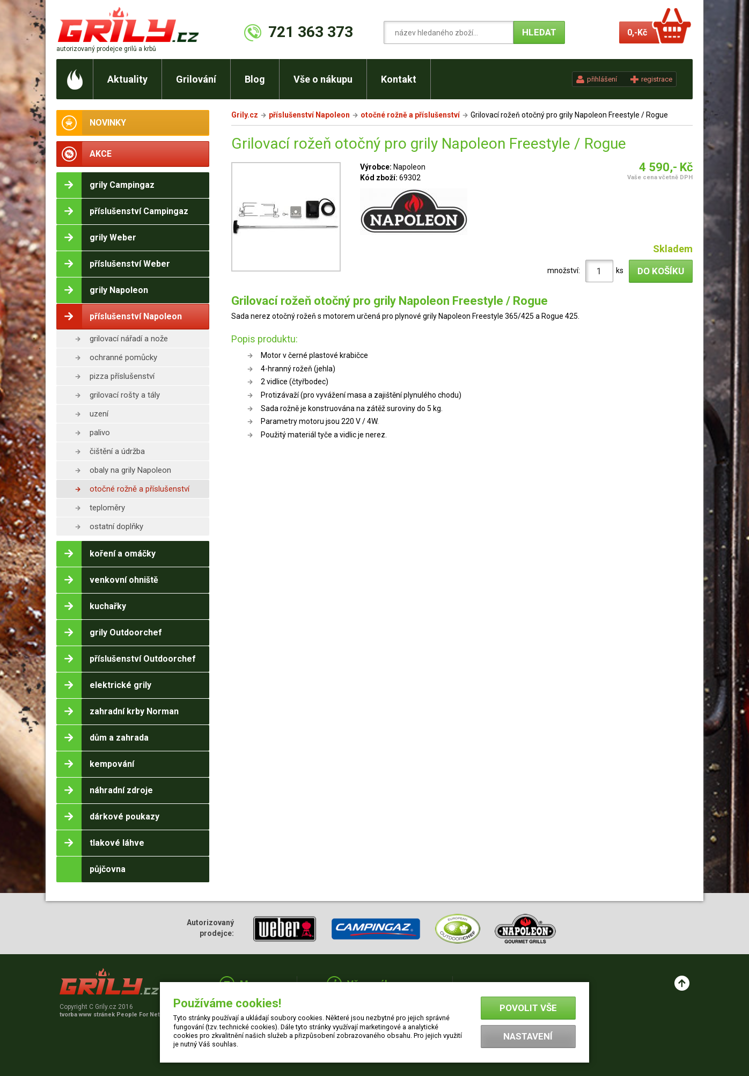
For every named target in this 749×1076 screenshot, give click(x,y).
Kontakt (398, 79)
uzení (99, 414)
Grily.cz (244, 115)
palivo (100, 432)
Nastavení (528, 1036)
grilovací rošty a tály (125, 395)
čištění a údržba (117, 451)
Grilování (196, 79)
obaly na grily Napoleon (130, 470)
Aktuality (127, 79)
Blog (255, 79)
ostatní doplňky (116, 526)
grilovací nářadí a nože (129, 338)
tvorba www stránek (115, 1014)
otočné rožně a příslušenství (139, 489)
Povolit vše (528, 1007)
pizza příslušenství (122, 376)
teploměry (107, 508)
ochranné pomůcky (123, 357)
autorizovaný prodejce (106, 49)
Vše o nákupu (323, 79)
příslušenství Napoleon (309, 115)
